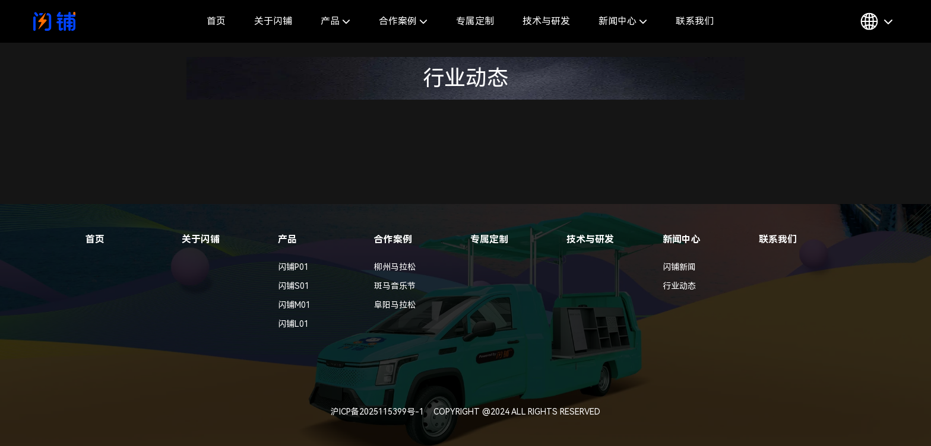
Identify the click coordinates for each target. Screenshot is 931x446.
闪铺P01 (293, 267)
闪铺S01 (293, 286)
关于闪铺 (273, 21)
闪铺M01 (294, 305)
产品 (335, 21)
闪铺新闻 (679, 267)
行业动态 (679, 286)
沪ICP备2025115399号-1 (377, 411)
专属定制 (475, 21)
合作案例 (403, 21)
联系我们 (695, 21)
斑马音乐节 (395, 286)
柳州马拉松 (395, 267)
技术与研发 (546, 21)
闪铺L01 (293, 324)
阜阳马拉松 (395, 305)
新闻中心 (622, 21)
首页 (216, 21)
